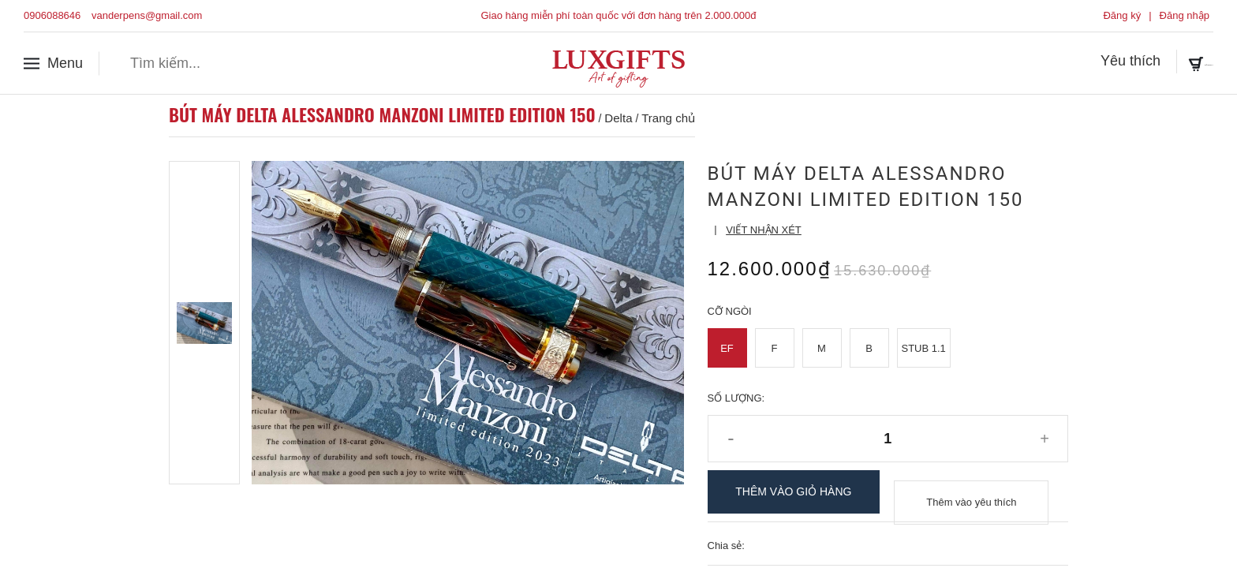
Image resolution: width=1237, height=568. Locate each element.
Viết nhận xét (764, 230)
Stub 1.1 (924, 348)
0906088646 (52, 15)
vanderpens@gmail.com (147, 15)
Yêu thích (1064, 62)
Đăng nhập (1184, 15)
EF (727, 348)
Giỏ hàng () (1167, 62)
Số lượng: (736, 398)
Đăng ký (1122, 15)
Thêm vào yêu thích (971, 492)
